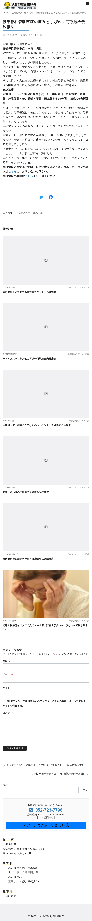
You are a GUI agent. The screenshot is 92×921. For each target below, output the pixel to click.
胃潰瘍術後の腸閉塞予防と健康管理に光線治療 (28, 558)
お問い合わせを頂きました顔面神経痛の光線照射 (58, 773)
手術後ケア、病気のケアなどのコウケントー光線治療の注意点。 (38, 425)
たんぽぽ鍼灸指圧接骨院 (50, 916)
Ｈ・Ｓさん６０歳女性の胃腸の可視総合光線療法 (29, 358)
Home (6, 13)
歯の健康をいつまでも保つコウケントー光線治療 (29, 292)
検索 (5, 784)
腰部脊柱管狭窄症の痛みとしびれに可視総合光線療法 (61, 13)
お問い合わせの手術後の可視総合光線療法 (26, 492)
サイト (6, 687)
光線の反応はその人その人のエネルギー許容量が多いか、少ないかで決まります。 (45, 627)
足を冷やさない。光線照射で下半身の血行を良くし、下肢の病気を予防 (45, 764)
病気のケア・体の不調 (22, 13)
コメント (8, 712)
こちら (12, 171)
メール (8, 674)
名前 (7, 661)
